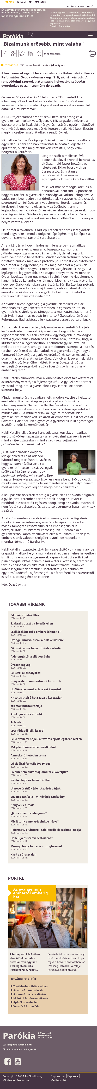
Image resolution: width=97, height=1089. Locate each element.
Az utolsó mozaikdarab (28, 990)
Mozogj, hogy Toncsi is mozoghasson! (36, 846)
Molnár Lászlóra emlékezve (30, 998)
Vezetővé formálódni (26, 1006)
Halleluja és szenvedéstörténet (32, 838)
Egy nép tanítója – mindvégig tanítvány (38, 797)
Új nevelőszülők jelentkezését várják (35, 788)
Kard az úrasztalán (24, 854)
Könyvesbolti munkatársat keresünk (36, 681)
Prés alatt (17, 722)
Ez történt (11, 65)
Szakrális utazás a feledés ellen (32, 623)
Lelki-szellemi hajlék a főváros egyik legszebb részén (46, 739)
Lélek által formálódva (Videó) (31, 764)
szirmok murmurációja (26, 706)
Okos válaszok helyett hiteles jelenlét (36, 648)
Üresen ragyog (21, 665)
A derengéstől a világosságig (30, 656)
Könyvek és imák (22, 805)
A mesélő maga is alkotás (29, 994)
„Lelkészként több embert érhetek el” (36, 632)
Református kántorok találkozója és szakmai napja (46, 830)
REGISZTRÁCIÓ (85, 6)
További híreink (26, 604)
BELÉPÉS (71, 6)
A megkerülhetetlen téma (28, 755)
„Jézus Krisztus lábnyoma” (29, 813)
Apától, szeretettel (25, 1002)
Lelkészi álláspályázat (25, 673)
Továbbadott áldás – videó (30, 986)
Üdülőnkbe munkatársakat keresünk (36, 689)
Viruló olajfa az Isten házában (31, 780)
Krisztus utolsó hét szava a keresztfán (37, 698)
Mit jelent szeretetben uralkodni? (33, 747)
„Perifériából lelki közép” (27, 731)
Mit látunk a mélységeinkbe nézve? (35, 821)
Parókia (13, 36)
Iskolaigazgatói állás (25, 615)
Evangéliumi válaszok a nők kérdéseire (37, 640)
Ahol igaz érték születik (27, 714)
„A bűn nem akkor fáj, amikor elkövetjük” (39, 772)
